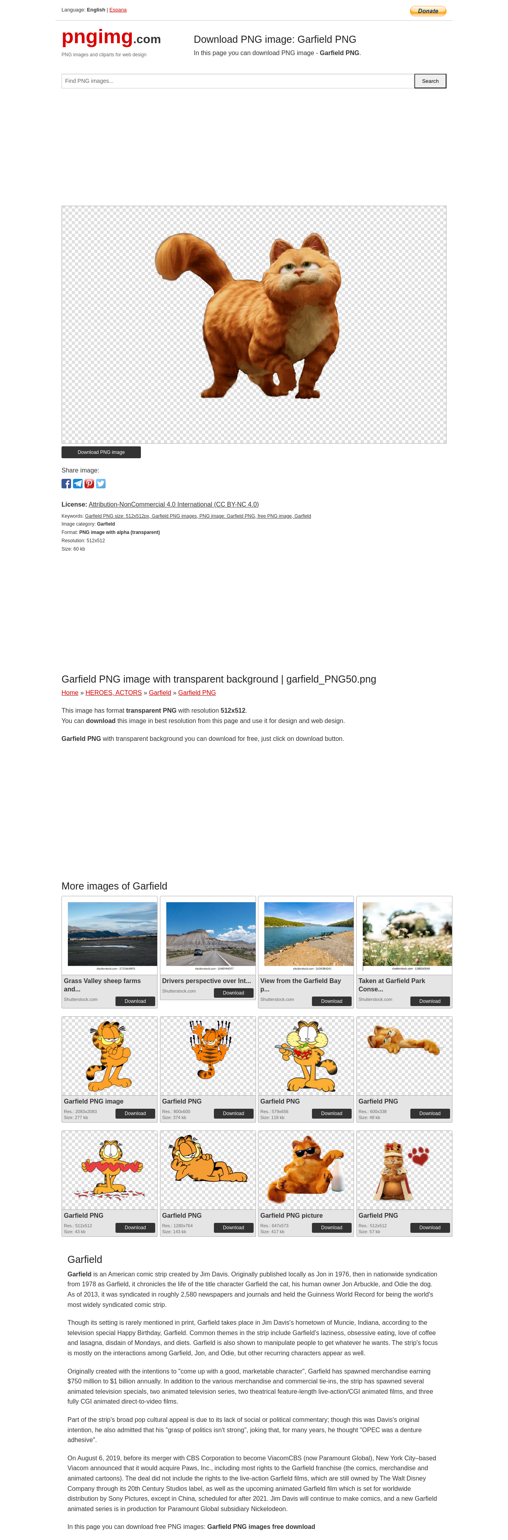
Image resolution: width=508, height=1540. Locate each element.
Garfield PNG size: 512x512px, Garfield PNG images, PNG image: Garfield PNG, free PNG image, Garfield (198, 516)
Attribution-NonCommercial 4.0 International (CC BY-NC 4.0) (174, 504)
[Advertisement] (254, 150)
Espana (118, 10)
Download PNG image (101, 452)
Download (135, 1001)
